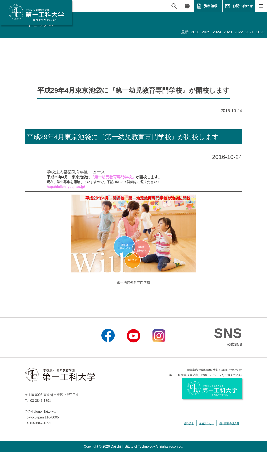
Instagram (158, 347)
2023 (228, 32)
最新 (185, 32)
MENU (261, 6)
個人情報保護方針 (229, 423)
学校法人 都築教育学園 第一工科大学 (36, 12)
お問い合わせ (243, 6)
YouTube (133, 347)
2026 (195, 32)
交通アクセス (206, 423)
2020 (260, 32)
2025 (206, 32)
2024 (217, 32)
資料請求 (210, 6)
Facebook (108, 347)
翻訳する (187, 6)
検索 (174, 6)
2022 (238, 32)
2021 (249, 32)
